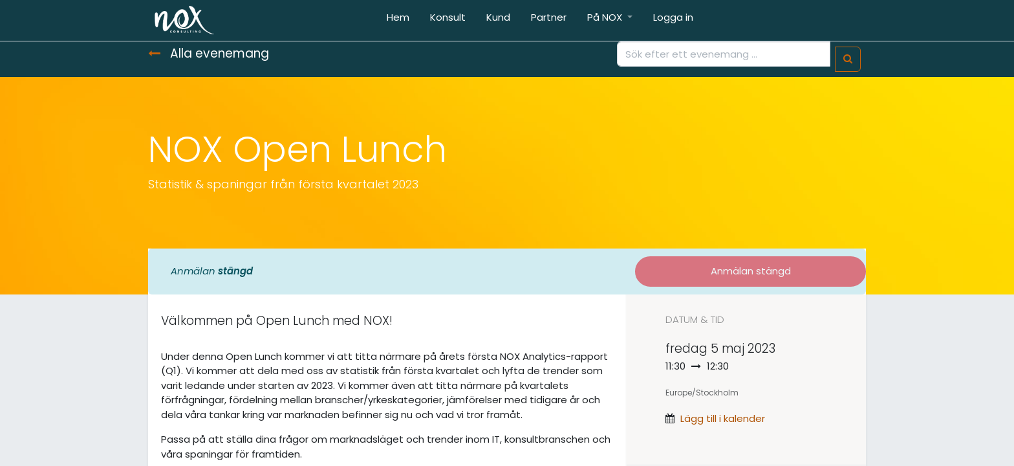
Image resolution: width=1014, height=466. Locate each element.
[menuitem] (398, 20)
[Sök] (848, 59)
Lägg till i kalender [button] (722, 418)
